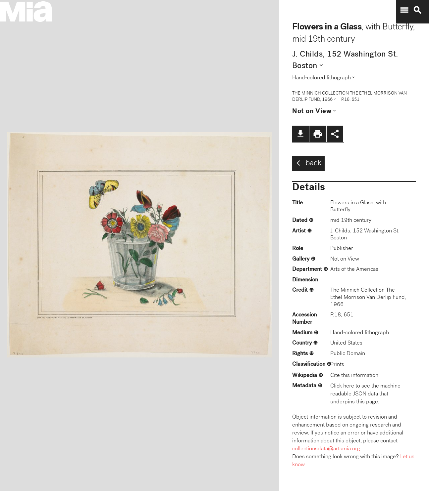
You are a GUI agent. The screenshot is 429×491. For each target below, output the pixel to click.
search (417, 10)
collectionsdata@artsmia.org (326, 449)
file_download (300, 134)
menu (404, 10)
